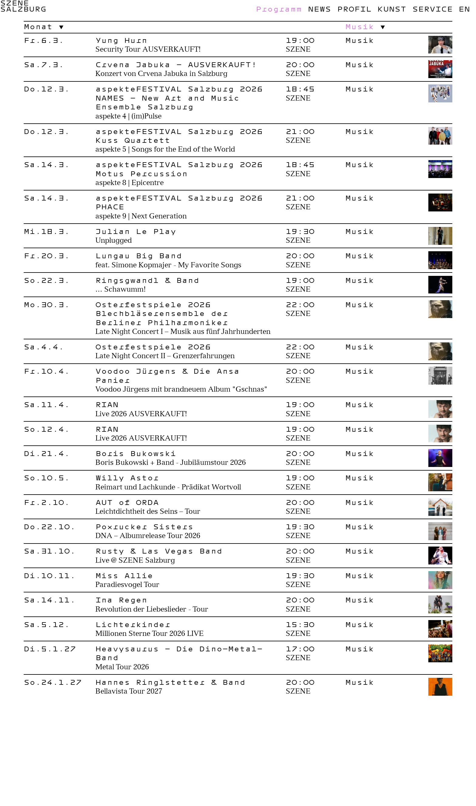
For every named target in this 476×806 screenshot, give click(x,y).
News (319, 9)
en (464, 9)
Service (432, 9)
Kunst (391, 9)
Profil (354, 9)
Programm (279, 9)
